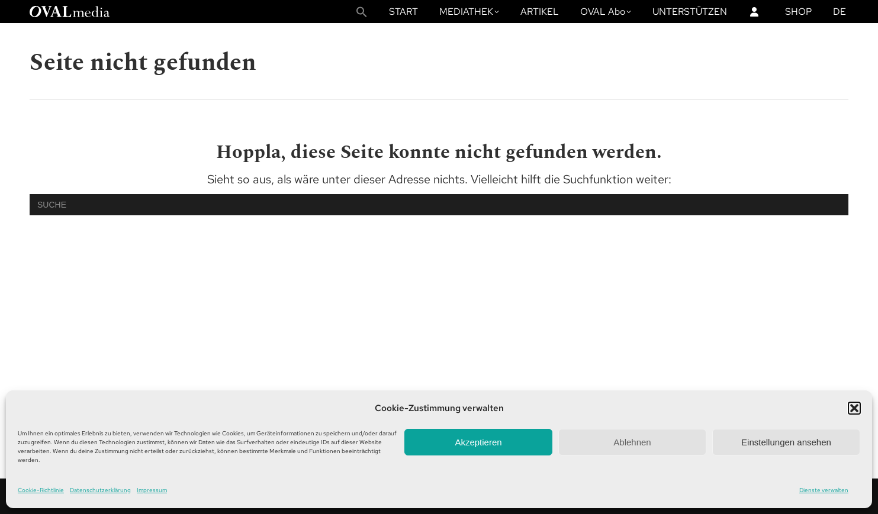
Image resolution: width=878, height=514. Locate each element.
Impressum (152, 490)
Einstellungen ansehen (786, 442)
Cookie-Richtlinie (41, 490)
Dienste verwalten (823, 490)
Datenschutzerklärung (100, 490)
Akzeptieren (478, 442)
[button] (854, 408)
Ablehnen (632, 442)
